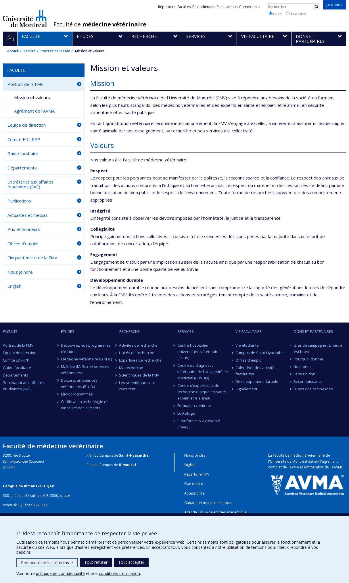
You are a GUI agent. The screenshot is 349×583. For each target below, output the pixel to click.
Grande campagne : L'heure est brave (318, 348)
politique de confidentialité (60, 573)
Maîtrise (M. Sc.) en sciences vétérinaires (85, 369)
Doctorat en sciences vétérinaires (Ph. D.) (79, 383)
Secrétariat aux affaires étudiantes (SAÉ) (30, 184)
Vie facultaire (248, 331)
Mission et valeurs (32, 97)
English (14, 286)
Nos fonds (303, 366)
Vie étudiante (247, 345)
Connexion (249, 6)
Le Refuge (186, 413)
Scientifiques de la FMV (139, 375)
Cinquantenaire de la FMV (32, 257)
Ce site (275, 13)
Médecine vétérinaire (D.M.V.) (86, 359)
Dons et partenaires (313, 331)
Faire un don (305, 374)
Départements (22, 168)
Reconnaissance (308, 381)
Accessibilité (194, 493)
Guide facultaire (22, 153)
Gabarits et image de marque (208, 502)
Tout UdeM (296, 13)
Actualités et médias (27, 215)
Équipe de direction (26, 125)
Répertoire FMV (196, 474)
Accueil (13, 51)
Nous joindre (20, 272)
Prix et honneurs (23, 229)
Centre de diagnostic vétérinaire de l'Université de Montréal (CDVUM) (202, 372)
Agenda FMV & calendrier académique (215, 512)
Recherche (129, 331)
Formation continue (194, 405)
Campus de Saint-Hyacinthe (259, 352)
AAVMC (337, 467)
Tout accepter (131, 562)
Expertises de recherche (140, 360)
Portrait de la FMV (55, 51)
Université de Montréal (25, 18)
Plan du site (193, 483)
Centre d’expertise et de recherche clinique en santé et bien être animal (201, 392)
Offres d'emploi (22, 243)
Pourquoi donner (309, 359)
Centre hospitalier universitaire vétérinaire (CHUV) (198, 351)
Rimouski (127, 464)
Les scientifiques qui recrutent (137, 385)
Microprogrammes (77, 394)
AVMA (294, 467)
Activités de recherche (138, 345)
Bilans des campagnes (313, 388)
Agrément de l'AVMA (34, 111)
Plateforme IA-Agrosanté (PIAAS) (198, 424)
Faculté (30, 51)
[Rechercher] (316, 6)
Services (185, 331)
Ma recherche (131, 367)
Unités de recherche (137, 352)
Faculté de (99, 24)
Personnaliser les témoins (47, 562)
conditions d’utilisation (119, 573)
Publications (19, 201)
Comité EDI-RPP (23, 139)
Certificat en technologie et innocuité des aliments (84, 404)
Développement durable (256, 381)
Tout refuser (96, 562)
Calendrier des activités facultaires (256, 371)
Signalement (246, 388)
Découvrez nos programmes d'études (86, 348)
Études (67, 331)
